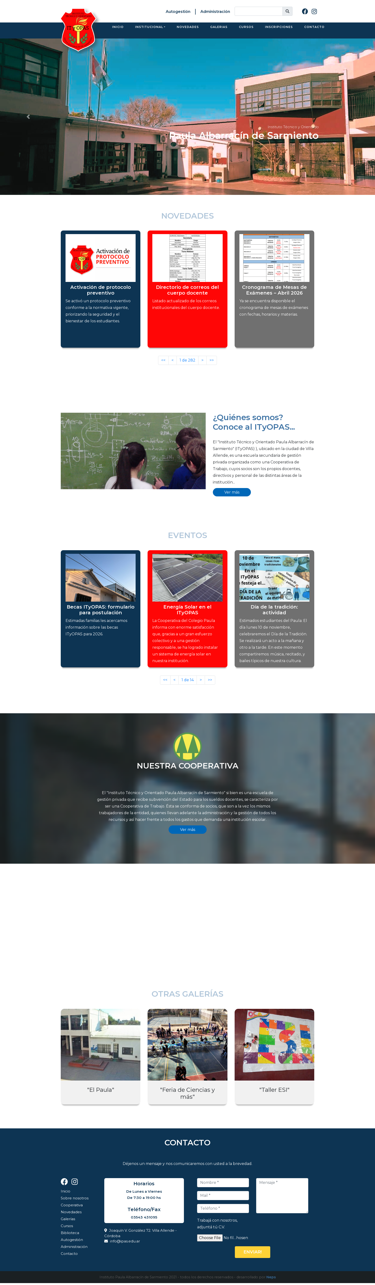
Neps (271, 1279)
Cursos (246, 31)
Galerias (218, 31)
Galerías (68, 1221)
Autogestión (178, 11)
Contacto (314, 31)
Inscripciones (279, 31)
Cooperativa (72, 1207)
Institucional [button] (149, 31)
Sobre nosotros (74, 1200)
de (187, 362)
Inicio (118, 31)
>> (212, 362)
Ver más (231, 494)
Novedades (188, 31)
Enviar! (252, 1254)
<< (163, 362)
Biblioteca (70, 1234)
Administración (215, 11)
